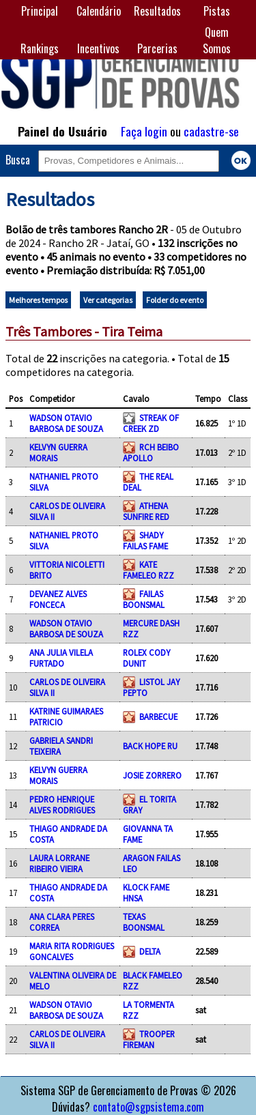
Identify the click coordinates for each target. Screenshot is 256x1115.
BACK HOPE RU (150, 745)
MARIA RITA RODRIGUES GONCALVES (71, 951)
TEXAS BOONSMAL (144, 922)
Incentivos (98, 48)
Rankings (39, 48)
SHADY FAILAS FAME (145, 540)
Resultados (157, 11)
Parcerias (157, 48)
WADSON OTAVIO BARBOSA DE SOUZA (66, 423)
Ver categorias (107, 300)
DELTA (149, 951)
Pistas (216, 11)
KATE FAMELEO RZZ (148, 570)
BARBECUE (158, 716)
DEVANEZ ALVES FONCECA (58, 599)
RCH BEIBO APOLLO (151, 452)
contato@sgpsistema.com (148, 1107)
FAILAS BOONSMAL (144, 599)
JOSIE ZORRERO (152, 775)
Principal (39, 11)
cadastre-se (211, 131)
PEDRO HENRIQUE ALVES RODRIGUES (62, 804)
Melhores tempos (38, 300)
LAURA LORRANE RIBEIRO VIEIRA (59, 863)
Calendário (98, 11)
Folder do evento (174, 300)
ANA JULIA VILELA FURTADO (61, 658)
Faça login (144, 131)
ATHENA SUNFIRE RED (146, 511)
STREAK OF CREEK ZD (151, 423)
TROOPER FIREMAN (149, 1039)
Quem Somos (217, 40)
